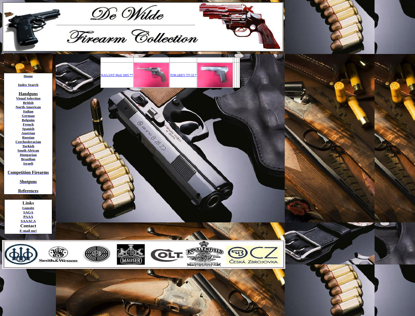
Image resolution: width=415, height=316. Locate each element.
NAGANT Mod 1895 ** (117, 75)
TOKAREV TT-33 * (183, 75)
